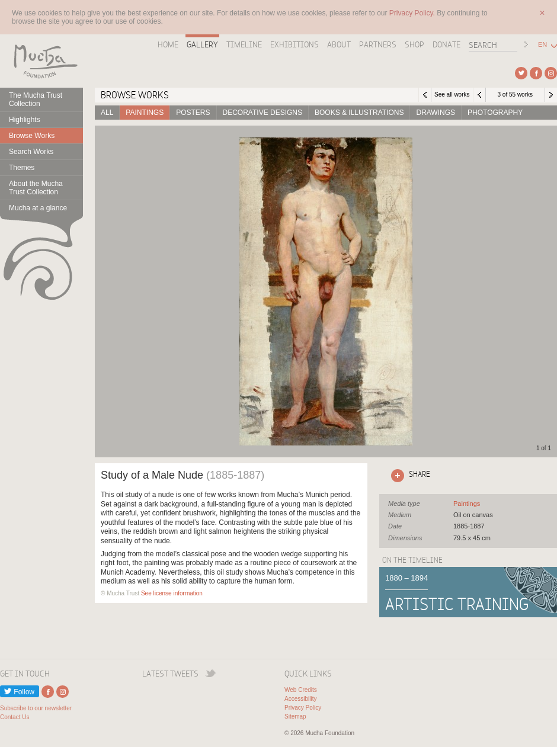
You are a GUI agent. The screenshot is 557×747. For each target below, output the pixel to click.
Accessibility (300, 698)
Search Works (31, 152)
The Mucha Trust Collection (35, 99)
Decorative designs (262, 112)
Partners (377, 44)
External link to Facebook (536, 73)
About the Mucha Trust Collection (36, 187)
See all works (451, 94)
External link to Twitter (521, 73)
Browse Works (32, 136)
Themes (21, 167)
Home (168, 44)
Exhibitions (294, 44)
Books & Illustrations (359, 112)
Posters (193, 112)
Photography (495, 112)
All (107, 112)
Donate (446, 44)
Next (551, 95)
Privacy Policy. (413, 13)
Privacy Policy (302, 707)
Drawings (435, 112)
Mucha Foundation (41, 61)
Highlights (24, 120)
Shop (414, 44)
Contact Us (14, 717)
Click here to (408, 475)
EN (542, 44)
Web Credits (300, 690)
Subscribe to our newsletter (36, 708)
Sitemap (295, 716)
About (339, 44)
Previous (479, 95)
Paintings (145, 112)
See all (466, 503)
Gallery (202, 44)
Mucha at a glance (38, 208)
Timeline (244, 44)
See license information (172, 593)
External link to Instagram (551, 73)
